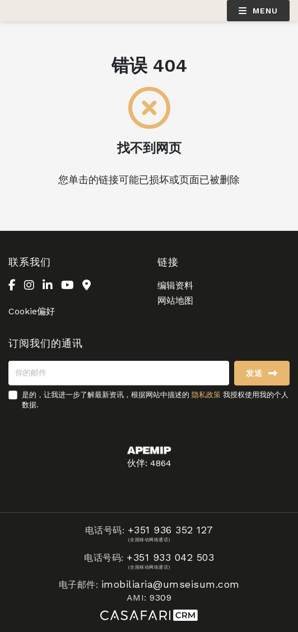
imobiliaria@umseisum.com (170, 584)
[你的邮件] (118, 373)
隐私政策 (206, 395)
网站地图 (175, 300)
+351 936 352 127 (170, 530)
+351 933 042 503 (170, 557)
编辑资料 (175, 285)
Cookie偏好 (31, 311)
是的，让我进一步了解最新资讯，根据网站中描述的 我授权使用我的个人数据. (155, 400)
